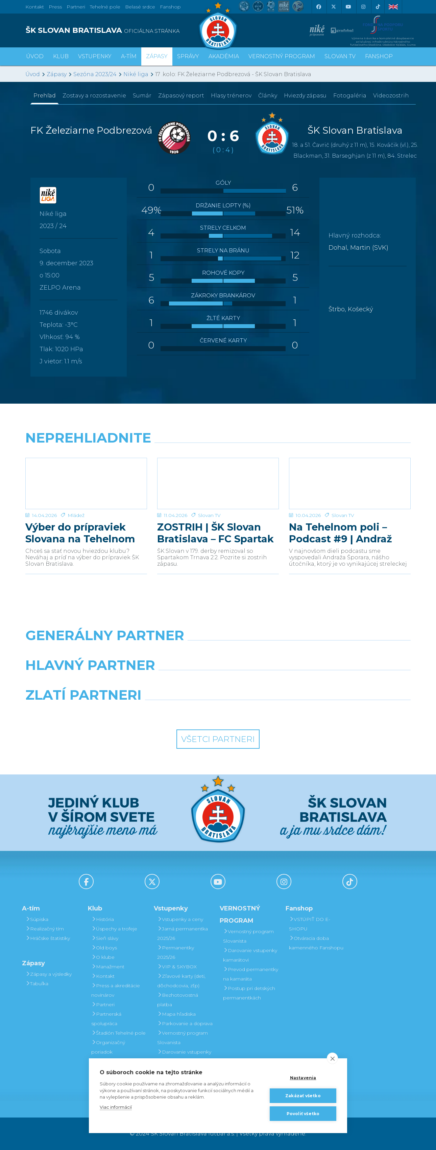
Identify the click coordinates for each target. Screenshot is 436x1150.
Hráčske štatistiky (47, 938)
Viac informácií (116, 1106)
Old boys (104, 948)
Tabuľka (36, 983)
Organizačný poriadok (108, 1047)
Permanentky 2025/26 (175, 952)
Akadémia (224, 56)
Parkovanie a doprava (185, 1023)
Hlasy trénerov (231, 95)
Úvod (35, 56)
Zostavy (94, 95)
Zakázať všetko (303, 1095)
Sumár (142, 95)
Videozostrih (391, 95)
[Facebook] (318, 7)
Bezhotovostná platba (177, 1000)
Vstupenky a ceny (180, 919)
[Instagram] (363, 7)
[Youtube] (348, 7)
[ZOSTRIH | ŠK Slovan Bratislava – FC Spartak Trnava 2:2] (218, 483)
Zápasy (57, 74)
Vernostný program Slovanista (182, 1037)
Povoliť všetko (303, 1113)
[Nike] (218, 652)
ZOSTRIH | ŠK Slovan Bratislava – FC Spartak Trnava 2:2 (215, 532)
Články (267, 95)
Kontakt (103, 976)
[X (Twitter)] (333, 7)
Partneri (103, 1004)
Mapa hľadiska (176, 1014)
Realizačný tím (44, 929)
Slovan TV (209, 515)
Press (55, 7)
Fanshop (170, 7)
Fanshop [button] (379, 56)
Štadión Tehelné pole (118, 1033)
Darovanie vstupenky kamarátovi (184, 1056)
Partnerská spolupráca (106, 1019)
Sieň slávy (104, 938)
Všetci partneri (218, 739)
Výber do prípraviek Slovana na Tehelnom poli (80, 532)
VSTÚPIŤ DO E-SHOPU (309, 924)
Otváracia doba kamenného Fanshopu (316, 943)
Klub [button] (61, 56)
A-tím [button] (129, 56)
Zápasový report (181, 95)
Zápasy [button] (157, 56)
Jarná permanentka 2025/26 (182, 933)
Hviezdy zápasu (305, 95)
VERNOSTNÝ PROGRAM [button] (281, 56)
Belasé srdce (140, 7)
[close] (332, 1058)
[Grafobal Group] (267, 712)
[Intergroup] (168, 712)
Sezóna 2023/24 (95, 74)
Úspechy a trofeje (114, 929)
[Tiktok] (378, 7)
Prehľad (44, 95)
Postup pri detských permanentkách (249, 993)
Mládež (76, 515)
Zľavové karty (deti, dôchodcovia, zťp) (181, 981)
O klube (103, 957)
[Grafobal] (168, 682)
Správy (188, 56)
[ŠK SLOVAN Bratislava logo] (218, 25)
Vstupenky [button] (95, 56)
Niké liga (135, 74)
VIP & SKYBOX (177, 967)
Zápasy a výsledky (48, 974)
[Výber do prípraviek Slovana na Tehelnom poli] (86, 483)
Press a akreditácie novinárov (115, 990)
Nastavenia (303, 1077)
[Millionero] (267, 682)
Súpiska (36, 919)
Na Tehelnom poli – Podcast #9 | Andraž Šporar (340, 532)
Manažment (107, 967)
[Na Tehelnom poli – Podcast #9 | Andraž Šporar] (350, 483)
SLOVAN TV (340, 56)
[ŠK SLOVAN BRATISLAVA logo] (119, 30)
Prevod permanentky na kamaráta (250, 974)
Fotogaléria (349, 95)
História (102, 919)
